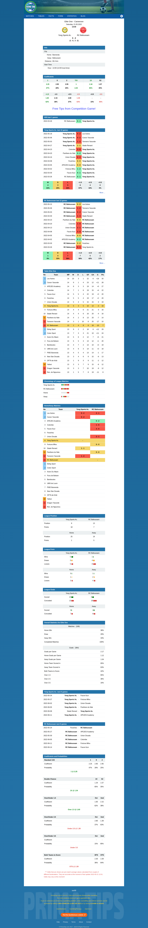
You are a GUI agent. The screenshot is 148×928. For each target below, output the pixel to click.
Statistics (71, 16)
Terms (73, 922)
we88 (74, 890)
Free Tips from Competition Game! (74, 108)
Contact (88, 922)
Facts (51, 16)
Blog (83, 16)
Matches (30, 16)
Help (58, 922)
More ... (102, 192)
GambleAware (61, 909)
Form (60, 16)
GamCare (88, 909)
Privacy (65, 922)
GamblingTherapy (75, 909)
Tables (41, 16)
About (81, 922)
